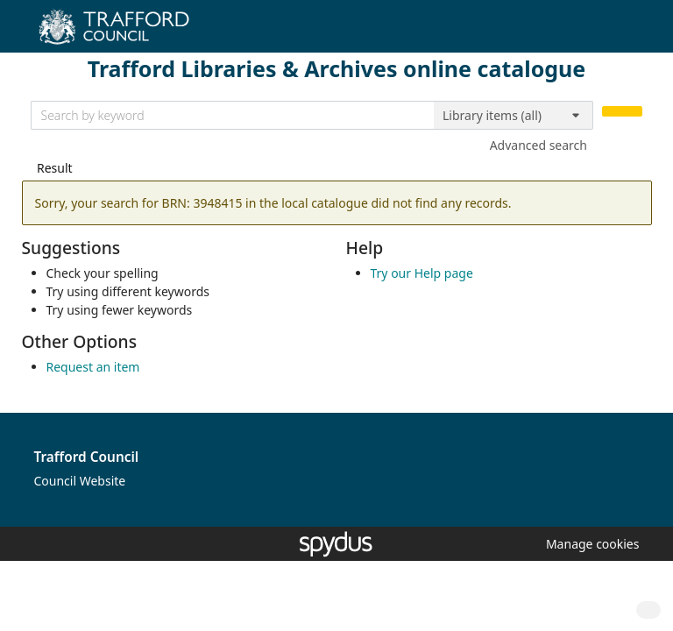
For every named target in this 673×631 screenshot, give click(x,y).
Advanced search (538, 145)
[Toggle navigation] (633, 33)
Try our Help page (422, 273)
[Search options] (513, 116)
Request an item (93, 366)
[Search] (622, 111)
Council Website (80, 480)
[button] (590, 544)
